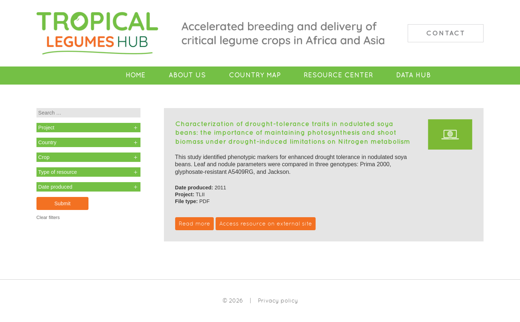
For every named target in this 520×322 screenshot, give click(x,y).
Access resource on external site (265, 223)
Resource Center (338, 75)
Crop (43, 157)
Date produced (55, 187)
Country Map (255, 75)
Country (47, 142)
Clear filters (48, 217)
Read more (194, 223)
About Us (187, 75)
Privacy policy (278, 300)
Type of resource (57, 172)
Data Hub (413, 75)
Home (136, 75)
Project (46, 127)
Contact (445, 33)
